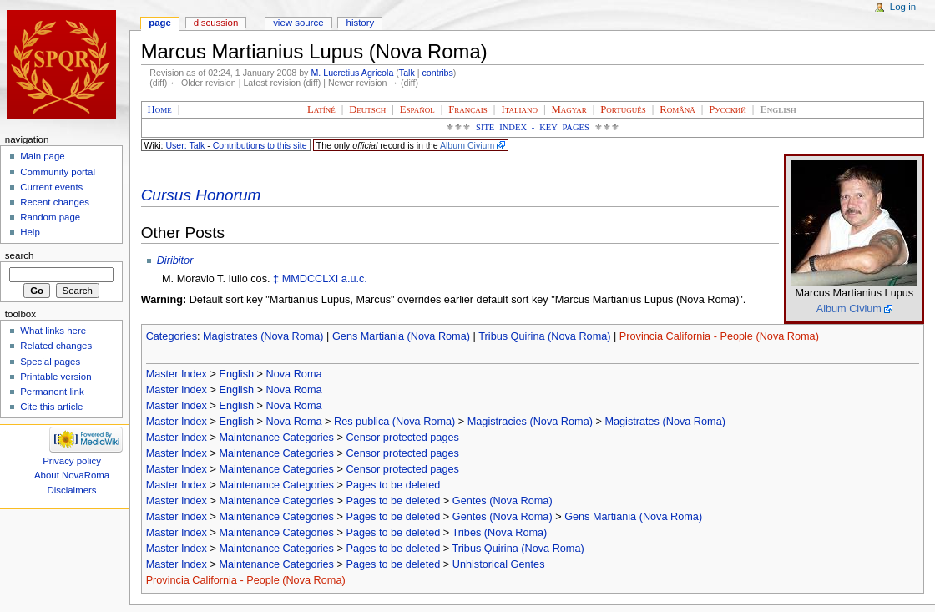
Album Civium (467, 145)
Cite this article (51, 407)
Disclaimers (72, 490)
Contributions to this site (260, 145)
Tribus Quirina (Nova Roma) (544, 336)
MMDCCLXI (310, 279)
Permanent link (51, 392)
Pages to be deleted (393, 485)
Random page (50, 217)
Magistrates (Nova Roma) (263, 336)
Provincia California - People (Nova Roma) (719, 336)
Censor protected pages (402, 437)
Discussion (216, 23)
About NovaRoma (71, 475)
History (360, 23)
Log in (903, 7)
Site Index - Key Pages (532, 127)
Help (30, 232)
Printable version (55, 377)
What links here (53, 331)
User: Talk (185, 145)
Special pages (50, 362)
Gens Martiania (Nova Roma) (401, 336)
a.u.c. (354, 279)
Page (160, 23)
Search (19, 255)
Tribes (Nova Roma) (500, 533)
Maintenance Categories (276, 437)
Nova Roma (294, 374)
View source (298, 23)
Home (160, 109)
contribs (437, 73)
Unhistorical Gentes (498, 564)
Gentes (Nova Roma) (502, 501)
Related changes (56, 346)
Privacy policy (72, 461)
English (236, 374)
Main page (42, 156)
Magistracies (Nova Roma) (530, 421)
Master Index (176, 374)
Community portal (57, 172)
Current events (51, 187)
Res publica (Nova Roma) (394, 421)
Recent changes (54, 202)
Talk (407, 73)
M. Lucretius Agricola (352, 73)
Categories (171, 336)
